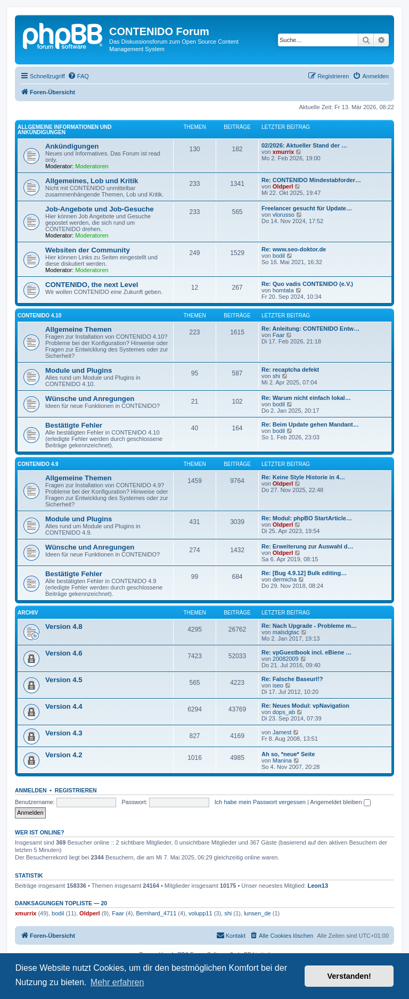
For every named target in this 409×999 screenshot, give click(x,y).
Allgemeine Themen (78, 329)
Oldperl (283, 186)
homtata (283, 290)
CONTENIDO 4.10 (39, 315)
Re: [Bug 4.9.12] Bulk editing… (304, 573)
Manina (282, 760)
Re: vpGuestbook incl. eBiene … (306, 652)
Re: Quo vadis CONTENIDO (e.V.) (307, 284)
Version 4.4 (64, 706)
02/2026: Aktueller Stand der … (304, 145)
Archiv (28, 613)
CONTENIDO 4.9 (38, 464)
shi (276, 376)
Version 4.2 (64, 755)
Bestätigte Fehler (73, 425)
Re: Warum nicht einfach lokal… (306, 398)
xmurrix (283, 152)
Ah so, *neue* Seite (288, 754)
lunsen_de (257, 913)
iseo (278, 685)
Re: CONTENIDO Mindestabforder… (311, 180)
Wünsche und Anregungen (89, 399)
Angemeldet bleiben (340, 802)
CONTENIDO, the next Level (91, 285)
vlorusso (284, 214)
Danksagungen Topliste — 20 (61, 903)
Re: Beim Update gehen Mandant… (310, 424)
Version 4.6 (64, 653)
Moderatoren (91, 166)
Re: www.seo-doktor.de (293, 249)
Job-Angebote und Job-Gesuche (99, 209)
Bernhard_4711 (156, 913)
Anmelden (31, 790)
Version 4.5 (64, 680)
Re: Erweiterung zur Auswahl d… (307, 546)
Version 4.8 (64, 626)
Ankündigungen (72, 146)
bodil (279, 255)
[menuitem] (78, 76)
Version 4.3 (64, 733)
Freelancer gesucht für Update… (306, 208)
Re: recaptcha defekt (290, 369)
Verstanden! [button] (349, 976)
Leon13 (318, 885)
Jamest (282, 732)
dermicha (285, 579)
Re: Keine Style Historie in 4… (303, 477)
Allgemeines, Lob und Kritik (91, 181)
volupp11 (200, 913)
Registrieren (76, 790)
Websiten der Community (87, 250)
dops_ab (284, 712)
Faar (279, 335)
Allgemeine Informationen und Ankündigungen (64, 129)
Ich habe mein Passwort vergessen (260, 802)
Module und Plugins (78, 370)
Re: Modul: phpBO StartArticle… (306, 518)
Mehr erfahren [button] (117, 982)
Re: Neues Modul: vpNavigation (305, 705)
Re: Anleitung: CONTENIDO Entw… (310, 328)
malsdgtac (286, 632)
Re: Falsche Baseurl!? (292, 679)
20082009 (286, 659)
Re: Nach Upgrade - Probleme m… (309, 626)
